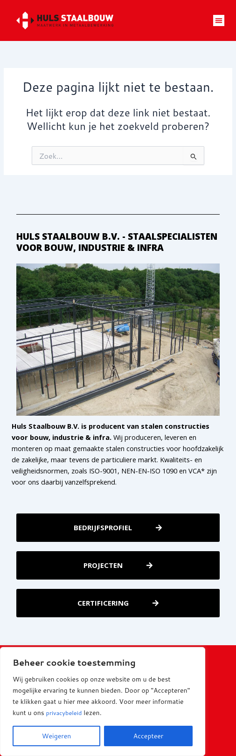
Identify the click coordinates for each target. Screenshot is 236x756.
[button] (218, 20)
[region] (102, 701)
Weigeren (56, 736)
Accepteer (148, 736)
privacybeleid (65, 712)
